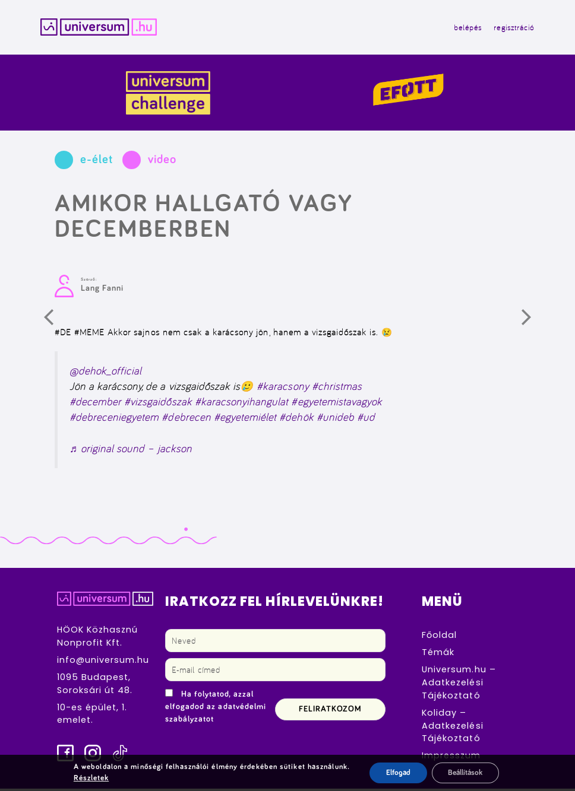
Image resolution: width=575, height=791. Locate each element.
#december (95, 404)
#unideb (335, 419)
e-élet (96, 161)
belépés (464, 28)
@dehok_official (105, 372)
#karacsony (282, 388)
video (162, 161)
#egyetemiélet (245, 419)
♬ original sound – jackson (130, 450)
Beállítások (466, 772)
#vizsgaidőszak (158, 404)
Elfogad (394, 772)
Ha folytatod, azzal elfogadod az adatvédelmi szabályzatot (215, 708)
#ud (366, 419)
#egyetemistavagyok (336, 404)
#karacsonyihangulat (242, 404)
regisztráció (510, 28)
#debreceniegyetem (114, 419)
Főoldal (439, 637)
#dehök (296, 419)
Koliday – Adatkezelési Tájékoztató (452, 727)
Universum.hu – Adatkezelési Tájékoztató (459, 685)
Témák (438, 654)
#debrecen (186, 419)
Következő (535, 324)
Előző (57, 324)
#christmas (337, 388)
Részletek (88, 778)
